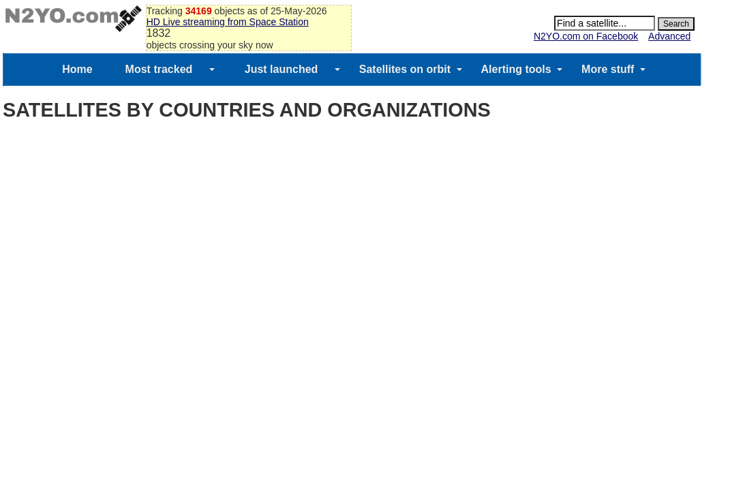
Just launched (281, 69)
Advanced (669, 36)
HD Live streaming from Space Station (228, 21)
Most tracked (159, 69)
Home (77, 69)
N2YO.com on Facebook (586, 36)
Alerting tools (516, 69)
